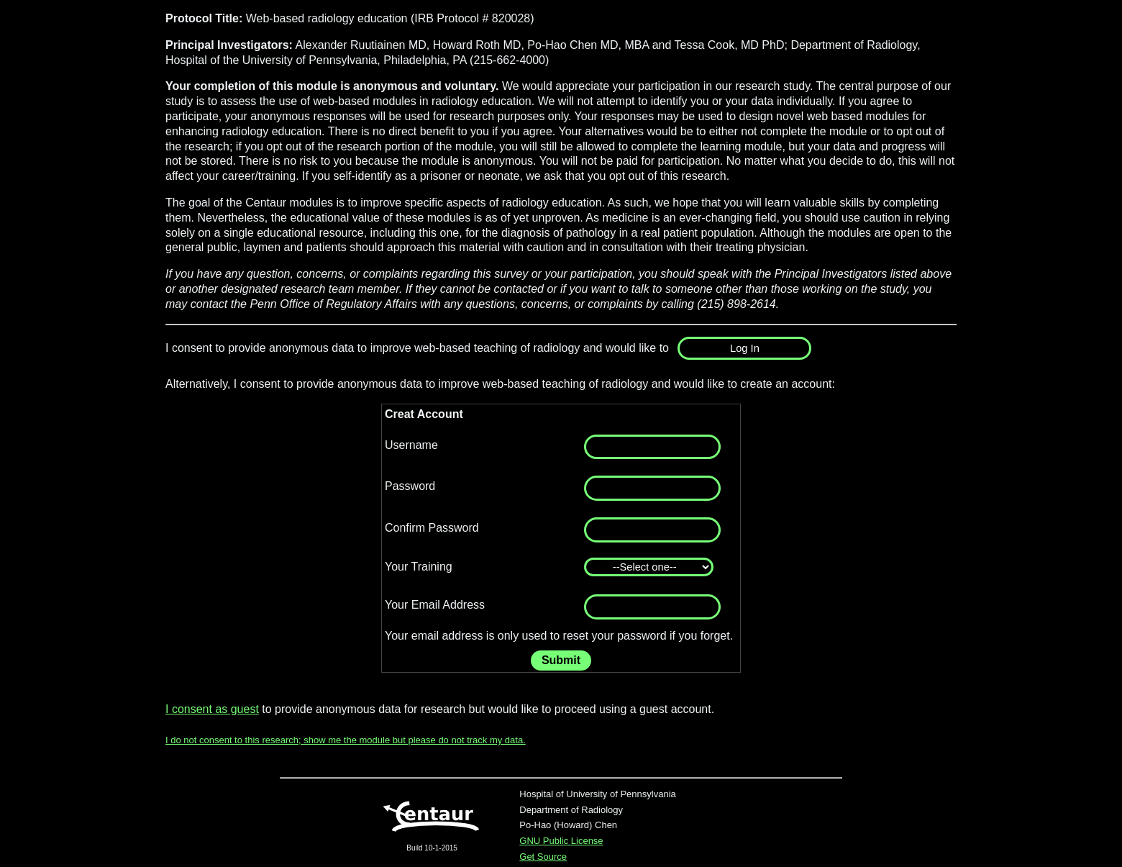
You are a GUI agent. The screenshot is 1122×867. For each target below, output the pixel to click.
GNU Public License (561, 840)
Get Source (543, 856)
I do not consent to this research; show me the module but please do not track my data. (345, 740)
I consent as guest (212, 709)
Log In (745, 348)
